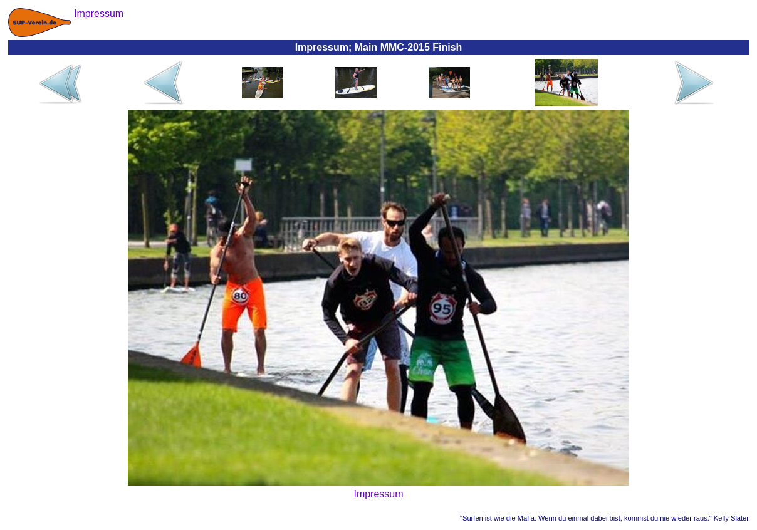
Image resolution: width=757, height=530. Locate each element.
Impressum (378, 494)
